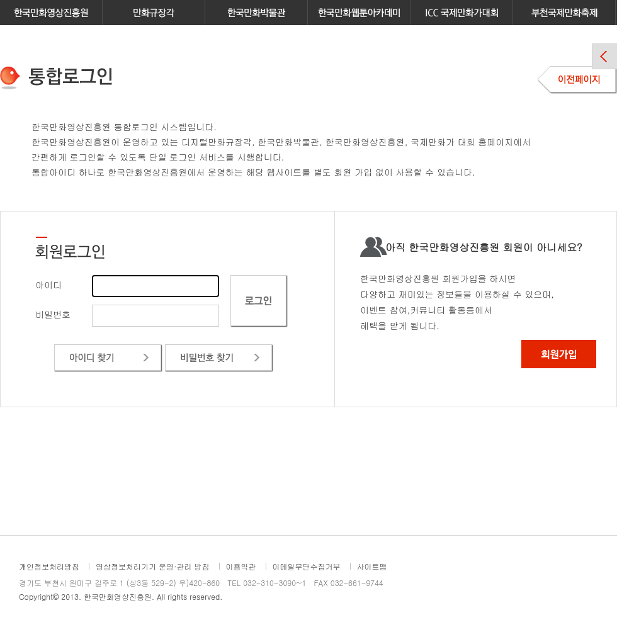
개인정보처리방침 (49, 566)
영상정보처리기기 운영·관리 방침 (153, 566)
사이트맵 (372, 566)
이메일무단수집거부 (307, 566)
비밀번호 (53, 314)
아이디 (48, 284)
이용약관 (241, 566)
